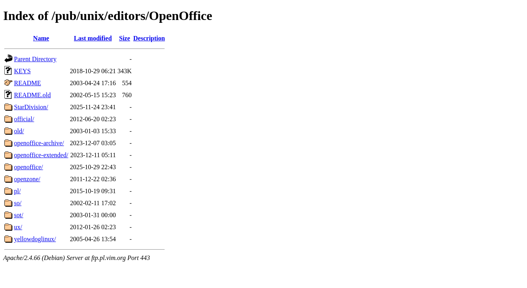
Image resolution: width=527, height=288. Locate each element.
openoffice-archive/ (39, 143)
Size (124, 38)
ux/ (18, 227)
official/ (24, 119)
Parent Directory (35, 59)
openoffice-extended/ (41, 155)
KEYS (22, 71)
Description (149, 38)
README (27, 83)
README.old (32, 95)
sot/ (18, 215)
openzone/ (27, 179)
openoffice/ (28, 167)
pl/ (17, 191)
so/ (18, 203)
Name (41, 38)
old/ (19, 131)
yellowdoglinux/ (35, 239)
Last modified (93, 38)
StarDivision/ (31, 107)
